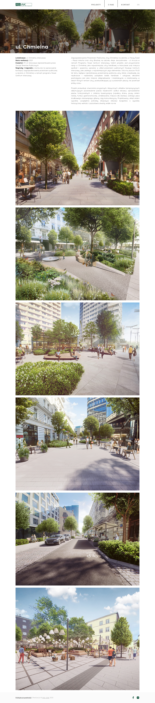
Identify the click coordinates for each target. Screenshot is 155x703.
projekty (96, 5)
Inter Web (45, 698)
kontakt (125, 5)
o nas (111, 5)
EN (138, 5)
